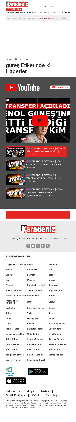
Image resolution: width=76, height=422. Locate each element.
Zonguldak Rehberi (15, 354)
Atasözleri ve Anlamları (12, 301)
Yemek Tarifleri (34, 290)
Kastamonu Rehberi (58, 344)
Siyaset (9, 285)
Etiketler (18, 59)
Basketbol (10, 308)
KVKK (35, 395)
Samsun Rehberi (35, 339)
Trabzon (31, 313)
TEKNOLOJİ (54, 12)
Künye (30, 391)
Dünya (30, 264)
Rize (51, 313)
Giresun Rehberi (56, 328)
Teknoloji (53, 275)
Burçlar (52, 295)
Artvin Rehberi (12, 328)
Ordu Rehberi (33, 334)
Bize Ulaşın (52, 395)
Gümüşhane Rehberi (15, 334)
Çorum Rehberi (13, 344)
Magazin (31, 280)
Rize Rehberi (55, 334)
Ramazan (53, 285)
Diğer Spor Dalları (35, 308)
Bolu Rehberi (55, 349)
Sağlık (9, 280)
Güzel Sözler (33, 295)
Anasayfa (9, 59)
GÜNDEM (10, 12)
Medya (52, 280)
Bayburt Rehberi (35, 328)
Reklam (45, 391)
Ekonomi (31, 275)
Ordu (8, 323)
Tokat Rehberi (12, 339)
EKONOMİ (27, 12)
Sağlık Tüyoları (13, 360)
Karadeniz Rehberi (36, 285)
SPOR (34, 12)
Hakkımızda (13, 391)
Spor (51, 269)
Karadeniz (32, 269)
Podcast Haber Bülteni (16, 295)
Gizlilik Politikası (15, 395)
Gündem (53, 264)
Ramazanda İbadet (36, 360)
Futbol (30, 302)
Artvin (51, 318)
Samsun (52, 308)
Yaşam (9, 269)
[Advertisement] (37, 39)
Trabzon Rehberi (57, 323)
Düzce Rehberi (34, 349)
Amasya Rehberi (56, 339)
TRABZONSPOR (43, 12)
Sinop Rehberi (12, 349)
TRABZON (19, 12)
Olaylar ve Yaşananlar (16, 264)
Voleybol (53, 302)
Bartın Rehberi (34, 344)
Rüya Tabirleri (55, 290)
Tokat (8, 313)
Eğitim (9, 275)
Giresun (9, 318)
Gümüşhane (33, 318)
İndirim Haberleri (14, 290)
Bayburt (31, 323)
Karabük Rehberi (35, 354)
